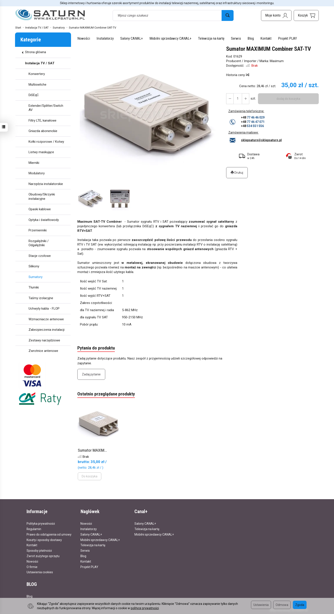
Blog (251, 38)
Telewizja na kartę (211, 38)
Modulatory (37, 173)
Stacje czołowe (40, 256)
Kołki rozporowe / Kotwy (46, 142)
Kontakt (265, 38)
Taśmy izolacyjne (41, 298)
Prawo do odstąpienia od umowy (49, 534)
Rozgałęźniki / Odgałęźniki (39, 243)
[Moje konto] (276, 15)
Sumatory (35, 277)
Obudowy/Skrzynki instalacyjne (42, 196)
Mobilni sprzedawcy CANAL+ (170, 38)
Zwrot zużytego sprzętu (43, 556)
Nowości (83, 38)
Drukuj (237, 172)
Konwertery (37, 74)
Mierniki (34, 163)
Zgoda (299, 605)
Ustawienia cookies (40, 572)
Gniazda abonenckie (43, 131)
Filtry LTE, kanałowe (42, 120)
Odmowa (282, 605)
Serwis (236, 38)
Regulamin (34, 529)
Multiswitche (37, 85)
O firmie (32, 566)
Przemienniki (38, 230)
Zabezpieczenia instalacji (46, 330)
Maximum (277, 61)
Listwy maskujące (41, 152)
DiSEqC (34, 95)
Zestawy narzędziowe (44, 340)
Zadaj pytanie (91, 374)
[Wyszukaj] (228, 15)
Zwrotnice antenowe (43, 351)
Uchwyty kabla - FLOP (44, 308)
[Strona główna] (50, 15)
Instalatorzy (105, 38)
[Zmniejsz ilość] (245, 98)
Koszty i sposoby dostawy (44, 539)
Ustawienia (261, 605)
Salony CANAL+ (131, 38)
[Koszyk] (306, 15)
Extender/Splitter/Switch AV (46, 108)
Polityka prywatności (41, 523)
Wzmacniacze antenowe (46, 319)
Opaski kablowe (40, 209)
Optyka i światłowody (44, 220)
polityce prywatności (145, 608)
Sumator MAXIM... (92, 450)
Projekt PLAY (287, 38)
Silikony (34, 266)
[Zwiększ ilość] (230, 98)
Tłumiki (34, 287)
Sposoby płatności (39, 550)
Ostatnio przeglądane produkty (106, 394)
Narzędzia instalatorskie (46, 184)
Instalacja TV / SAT (39, 63)
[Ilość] (237, 98)
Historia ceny (237, 75)
